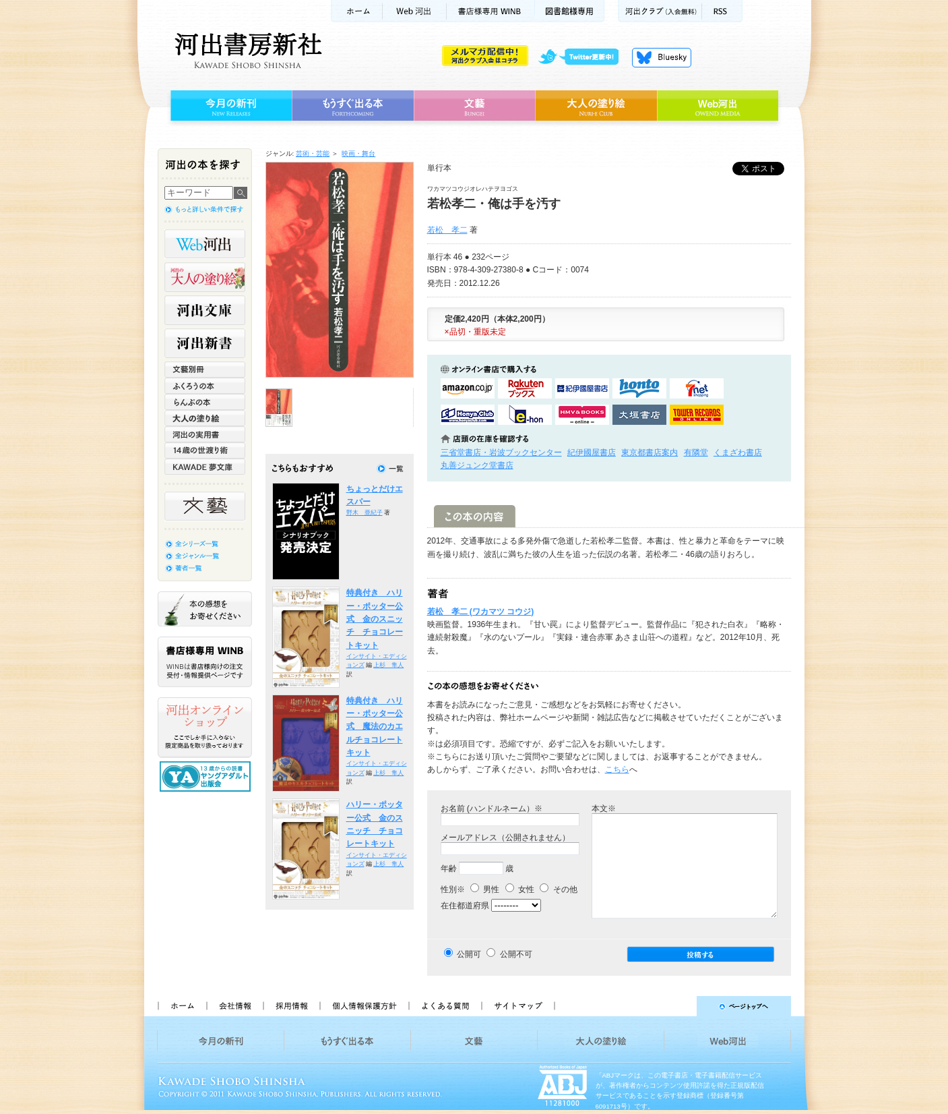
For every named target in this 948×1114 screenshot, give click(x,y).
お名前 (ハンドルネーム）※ (491, 808)
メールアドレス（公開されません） (505, 837)
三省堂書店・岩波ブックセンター (501, 452)
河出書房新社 (246, 50)
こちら (617, 769)
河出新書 (204, 343)
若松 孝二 (447, 230)
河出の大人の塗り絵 (204, 277)
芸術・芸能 (312, 153)
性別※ (453, 889)
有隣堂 (696, 452)
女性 (519, 889)
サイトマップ (518, 1006)
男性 (484, 889)
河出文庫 (204, 310)
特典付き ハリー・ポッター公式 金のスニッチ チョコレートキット (374, 618)
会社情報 (234, 1006)
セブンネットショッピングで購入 (697, 388)
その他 (558, 889)
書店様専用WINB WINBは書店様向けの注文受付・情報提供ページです (205, 662)
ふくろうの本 (204, 386)
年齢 (449, 868)
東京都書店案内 (649, 452)
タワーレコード (697, 415)
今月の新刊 (229, 106)
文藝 (474, 106)
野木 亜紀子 (364, 512)
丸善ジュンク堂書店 (477, 465)
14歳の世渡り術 (204, 450)
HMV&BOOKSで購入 (582, 415)
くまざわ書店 (738, 452)
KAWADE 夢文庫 (204, 467)
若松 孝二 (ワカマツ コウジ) (480, 611)
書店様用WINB (491, 11)
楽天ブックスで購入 (525, 388)
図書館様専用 (569, 11)
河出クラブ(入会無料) (660, 11)
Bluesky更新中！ (662, 57)
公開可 (469, 954)
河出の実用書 (204, 434)
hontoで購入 (639, 388)
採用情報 (291, 1006)
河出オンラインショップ (205, 727)
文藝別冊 (204, 369)
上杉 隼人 (388, 665)
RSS (722, 11)
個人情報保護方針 (363, 1006)
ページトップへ (679, 1006)
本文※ (604, 808)
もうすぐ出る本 (353, 106)
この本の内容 (474, 516)
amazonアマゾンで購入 (468, 388)
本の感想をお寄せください (205, 608)
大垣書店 (639, 415)
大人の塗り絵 (596, 106)
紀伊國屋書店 (591, 452)
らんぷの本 (204, 402)
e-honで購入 (525, 415)
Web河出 (414, 11)
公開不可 (516, 954)
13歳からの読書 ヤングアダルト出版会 (207, 776)
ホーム (356, 11)
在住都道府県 (465, 905)
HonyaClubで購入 (468, 415)
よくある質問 (444, 1006)
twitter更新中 (583, 57)
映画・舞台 (358, 153)
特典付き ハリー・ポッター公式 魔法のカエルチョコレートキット (374, 726)
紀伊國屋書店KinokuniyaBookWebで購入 (582, 388)
